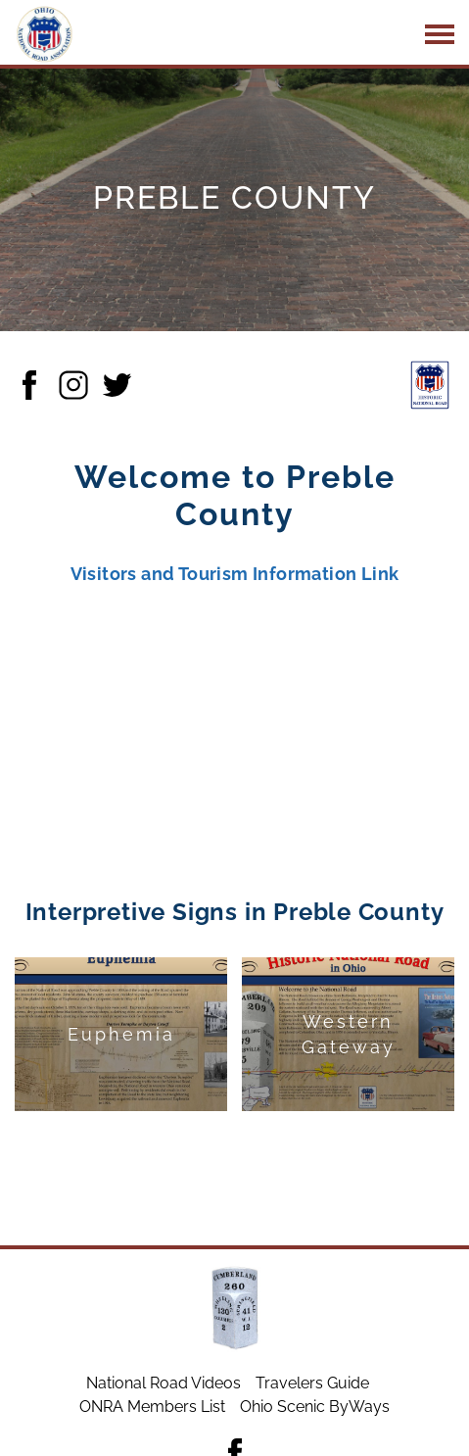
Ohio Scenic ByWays (315, 1406)
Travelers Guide (312, 1383)
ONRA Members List (152, 1406)
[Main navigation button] (439, 34)
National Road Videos (163, 1383)
